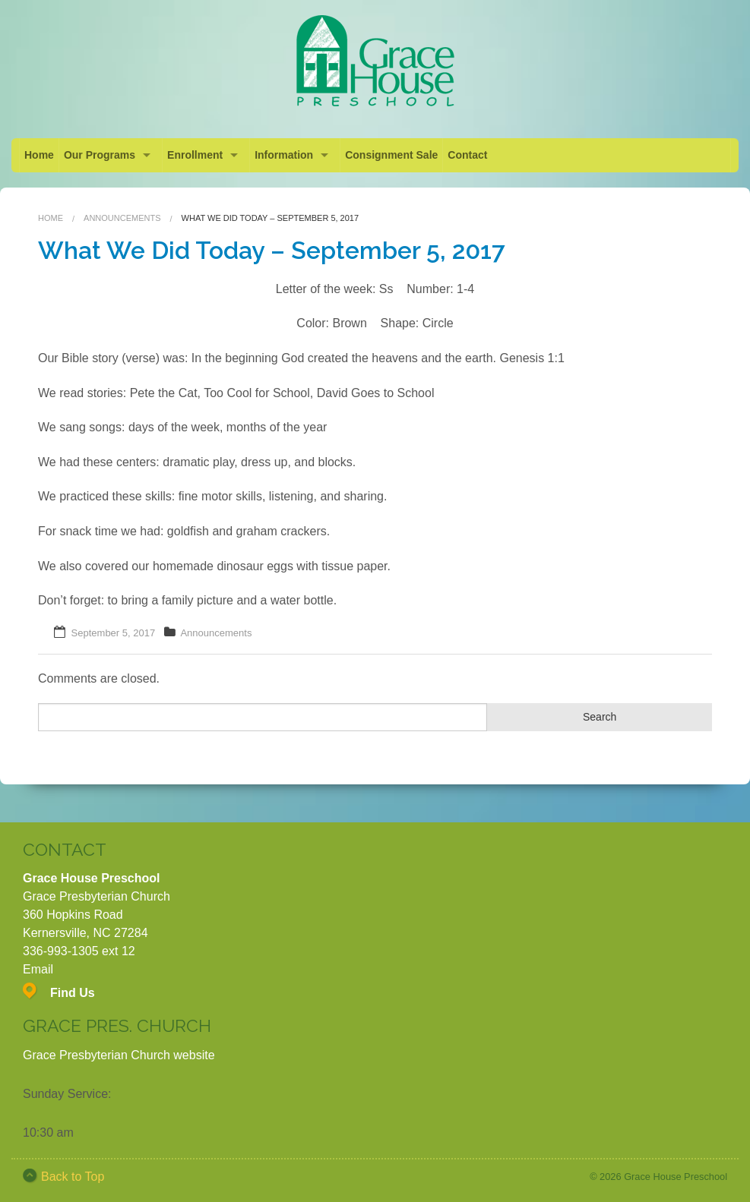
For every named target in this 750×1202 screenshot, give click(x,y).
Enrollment (195, 155)
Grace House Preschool (675, 1176)
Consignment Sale (391, 155)
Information (284, 155)
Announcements (122, 217)
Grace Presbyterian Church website (119, 1055)
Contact (467, 155)
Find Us (72, 992)
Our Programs (99, 155)
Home (39, 155)
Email (38, 969)
